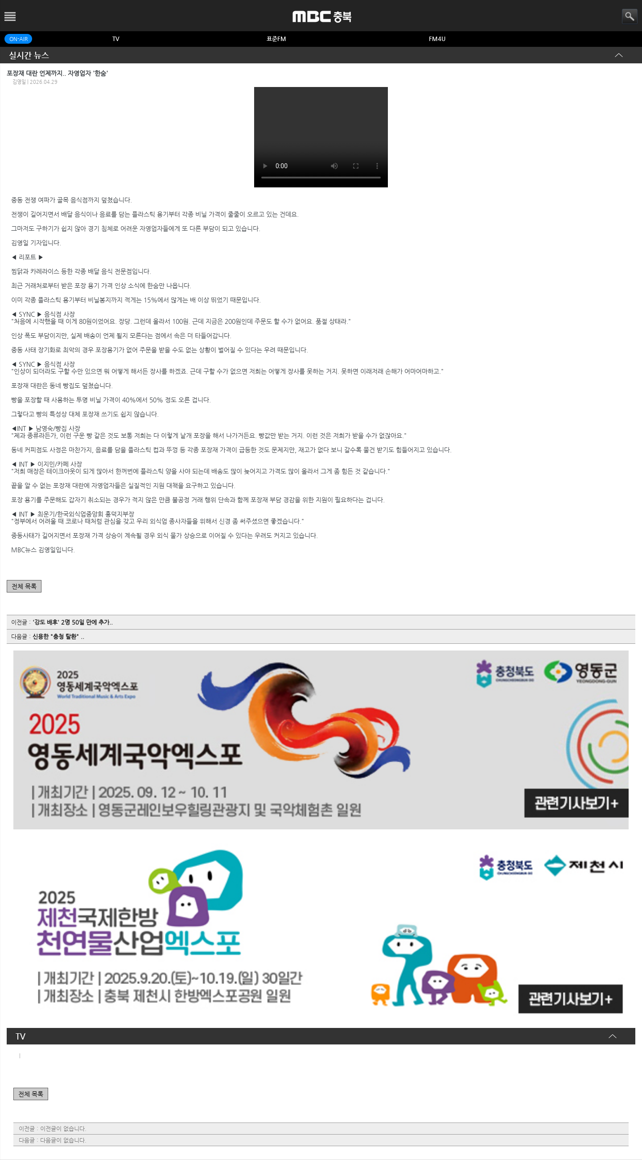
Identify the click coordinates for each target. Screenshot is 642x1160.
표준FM (276, 38)
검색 (630, 17)
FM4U (437, 38)
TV (115, 38)
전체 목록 (24, 586)
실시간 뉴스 (29, 55)
